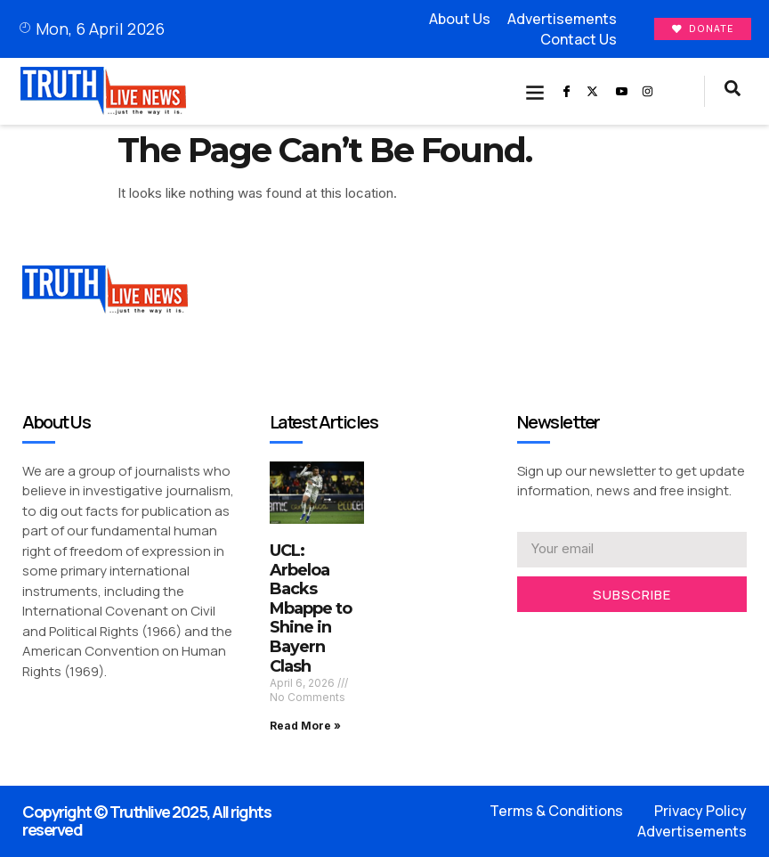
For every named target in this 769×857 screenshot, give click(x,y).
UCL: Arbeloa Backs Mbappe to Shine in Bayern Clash (311, 608)
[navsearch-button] (732, 91)
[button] (535, 91)
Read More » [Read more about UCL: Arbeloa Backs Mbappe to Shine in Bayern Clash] (305, 725)
